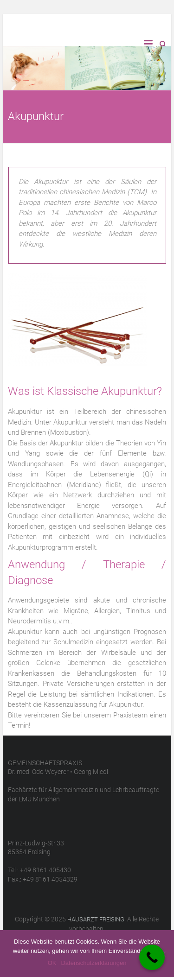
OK (52, 962)
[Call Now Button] (152, 957)
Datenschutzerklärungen (93, 962)
